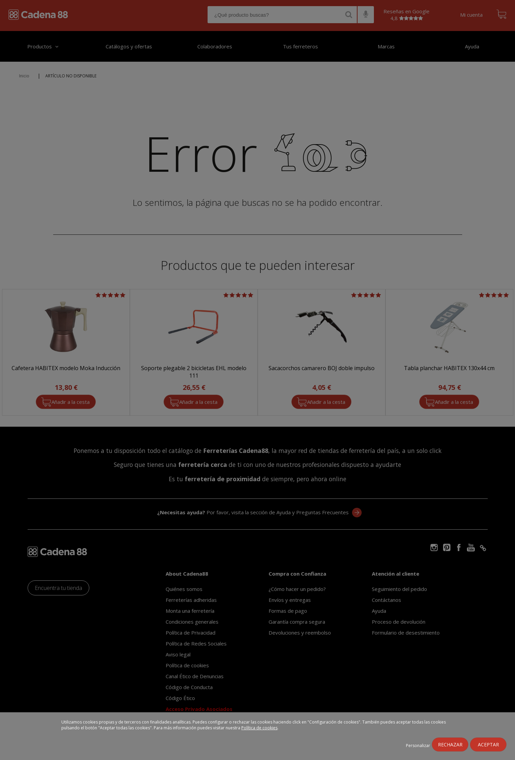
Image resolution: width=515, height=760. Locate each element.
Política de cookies (259, 728)
